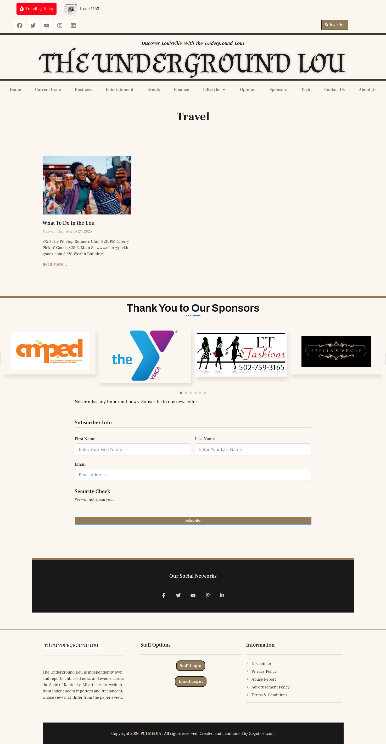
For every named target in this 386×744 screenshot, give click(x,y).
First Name (85, 439)
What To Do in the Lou (69, 223)
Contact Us (334, 89)
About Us (367, 89)
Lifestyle (214, 89)
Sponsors (278, 89)
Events (153, 89)
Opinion (248, 89)
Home (15, 89)
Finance (181, 89)
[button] (184, 393)
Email (80, 464)
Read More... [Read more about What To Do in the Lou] (55, 264)
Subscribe (192, 521)
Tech (305, 89)
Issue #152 (89, 8)
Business (83, 89)
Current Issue (48, 89)
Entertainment (119, 89)
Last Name (205, 439)
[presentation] (114, 540)
